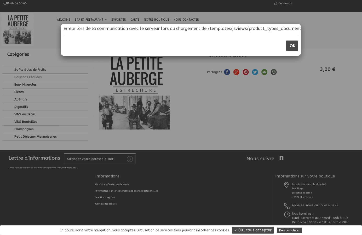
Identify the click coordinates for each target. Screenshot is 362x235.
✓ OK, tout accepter (253, 230)
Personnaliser (289, 230)
